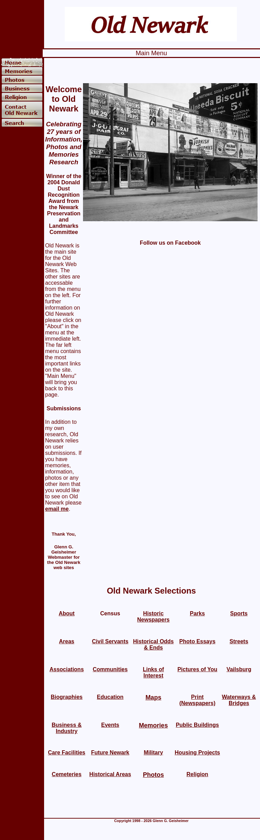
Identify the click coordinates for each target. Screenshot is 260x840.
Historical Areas (110, 774)
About (66, 613)
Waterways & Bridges (239, 700)
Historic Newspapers (153, 617)
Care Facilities (66, 752)
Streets (239, 641)
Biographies (66, 697)
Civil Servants (110, 641)
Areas (66, 641)
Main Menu (151, 53)
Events (110, 725)
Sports (239, 613)
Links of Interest (153, 672)
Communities (110, 669)
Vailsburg (239, 669)
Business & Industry (67, 728)
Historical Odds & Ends (153, 644)
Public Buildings (197, 725)
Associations (67, 669)
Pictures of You (197, 669)
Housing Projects (197, 752)
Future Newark (110, 752)
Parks (197, 613)
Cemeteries (66, 774)
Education (110, 697)
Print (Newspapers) (197, 700)
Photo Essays (197, 641)
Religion (197, 774)
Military (153, 752)
